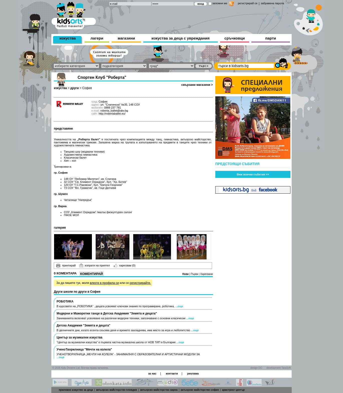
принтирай (66, 266)
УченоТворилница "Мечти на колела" (84, 349)
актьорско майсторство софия (200, 389)
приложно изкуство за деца (76, 389)
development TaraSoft (278, 367)
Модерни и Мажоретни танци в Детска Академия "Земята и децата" (107, 313)
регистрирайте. (140, 283)
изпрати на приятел (94, 265)
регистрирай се (247, 3)
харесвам (124, 265)
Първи (195, 274)
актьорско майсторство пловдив (116, 389)
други (74, 88)
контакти (172, 373)
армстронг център (233, 389)
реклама (193, 373)
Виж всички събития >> (253, 174)
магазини (126, 38)
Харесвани (206, 274)
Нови (185, 274)
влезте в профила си (104, 283)
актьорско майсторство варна (159, 389)
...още (179, 306)
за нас (152, 373)
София (87, 88)
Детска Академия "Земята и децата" (83, 325)
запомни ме (219, 3)
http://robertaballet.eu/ (112, 113)
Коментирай (91, 274)
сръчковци (234, 38)
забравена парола (272, 3)
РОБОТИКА (65, 301)
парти (270, 38)
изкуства (67, 38)
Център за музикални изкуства (79, 337)
